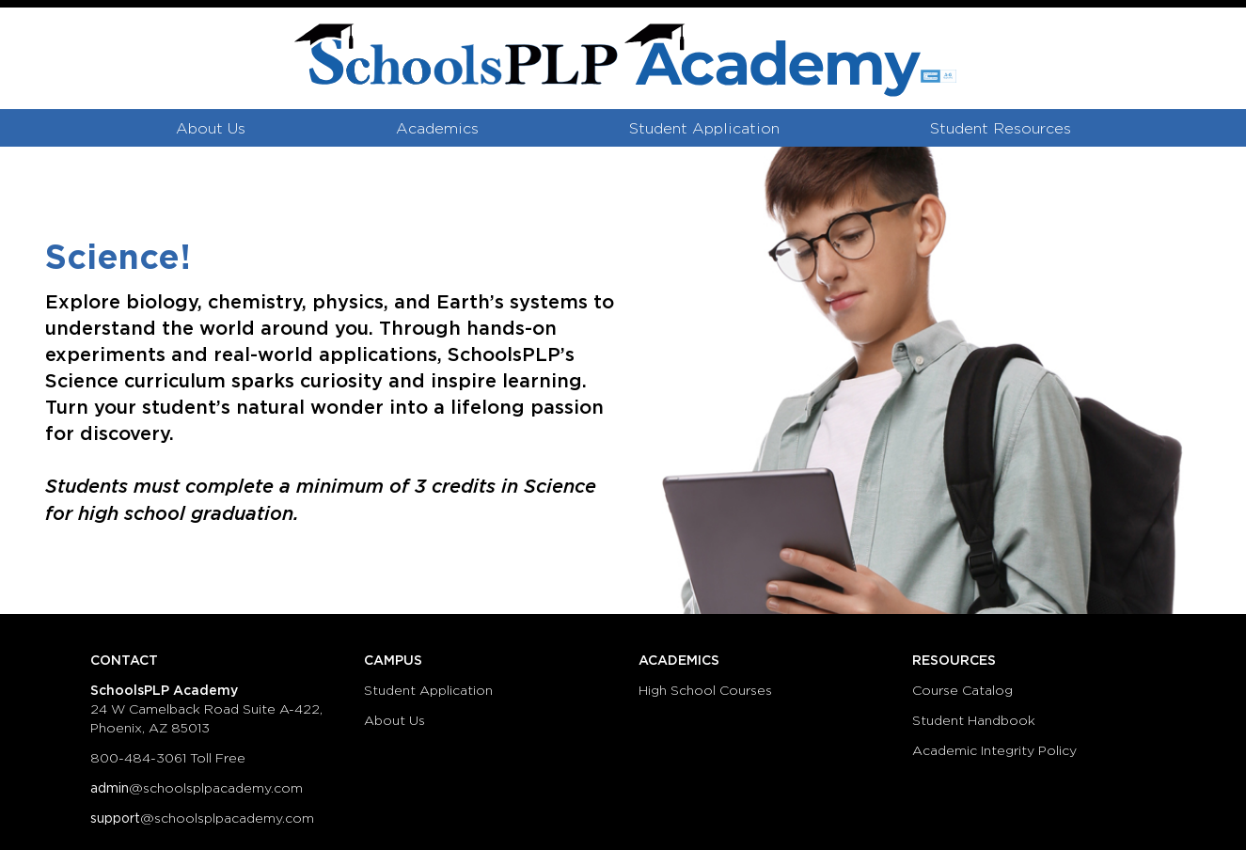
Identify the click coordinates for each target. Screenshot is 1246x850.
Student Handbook (973, 721)
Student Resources (1000, 129)
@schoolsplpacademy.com (196, 789)
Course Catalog (962, 691)
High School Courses (705, 691)
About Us (210, 129)
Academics (437, 129)
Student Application (704, 129)
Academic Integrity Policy (994, 751)
